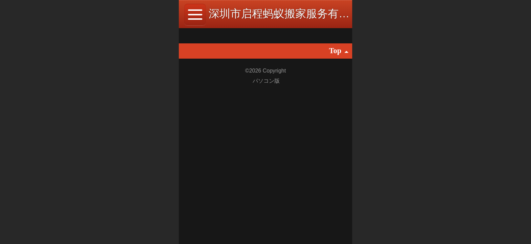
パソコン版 (266, 81)
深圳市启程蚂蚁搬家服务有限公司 (290, 13)
